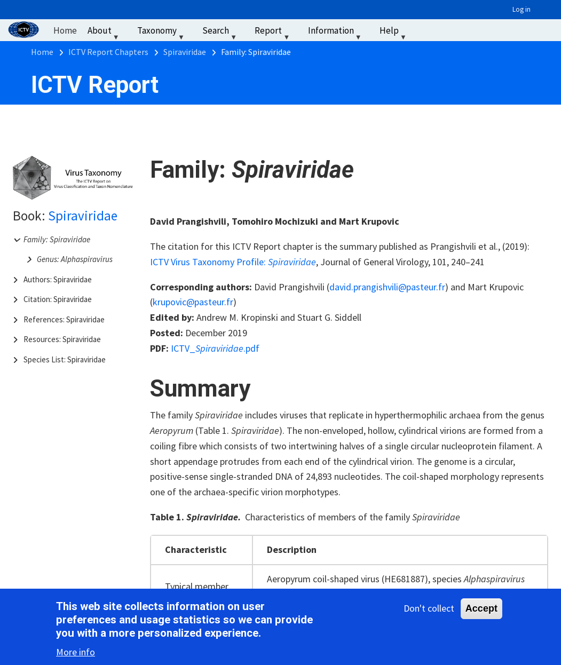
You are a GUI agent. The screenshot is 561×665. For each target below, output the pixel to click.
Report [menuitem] (273, 33)
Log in (521, 9)
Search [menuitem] (220, 33)
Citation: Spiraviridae (57, 299)
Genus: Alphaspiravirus (75, 259)
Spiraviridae (82, 215)
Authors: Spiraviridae (57, 279)
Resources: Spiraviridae (62, 339)
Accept (481, 609)
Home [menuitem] (65, 30)
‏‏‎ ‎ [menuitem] (425, 30)
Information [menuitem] (336, 33)
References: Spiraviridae (64, 319)
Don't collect (429, 609)
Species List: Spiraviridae (64, 359)
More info (75, 653)
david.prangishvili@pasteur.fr (387, 287)
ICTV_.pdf (215, 348)
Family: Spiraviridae (56, 239)
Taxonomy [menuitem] (162, 33)
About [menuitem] (105, 33)
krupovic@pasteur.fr (193, 302)
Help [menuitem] (394, 33)
